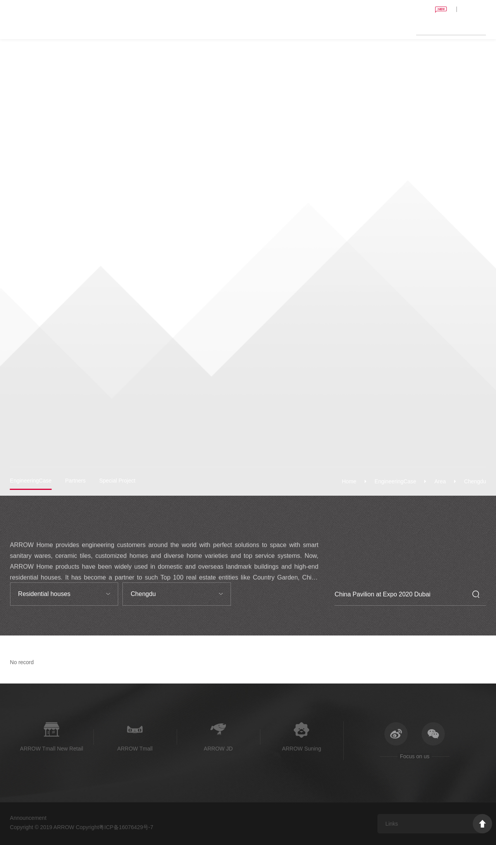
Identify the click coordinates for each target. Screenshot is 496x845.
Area (440, 481)
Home (157, 27)
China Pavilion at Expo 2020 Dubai (389, 9)
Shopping (317, 27)
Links (391, 824)
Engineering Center (276, 27)
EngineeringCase (395, 481)
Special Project (117, 480)
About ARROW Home (379, 27)
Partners (75, 480)
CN (481, 9)
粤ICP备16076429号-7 (126, 827)
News (341, 27)
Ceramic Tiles (229, 27)
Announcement (28, 818)
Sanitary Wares (188, 27)
